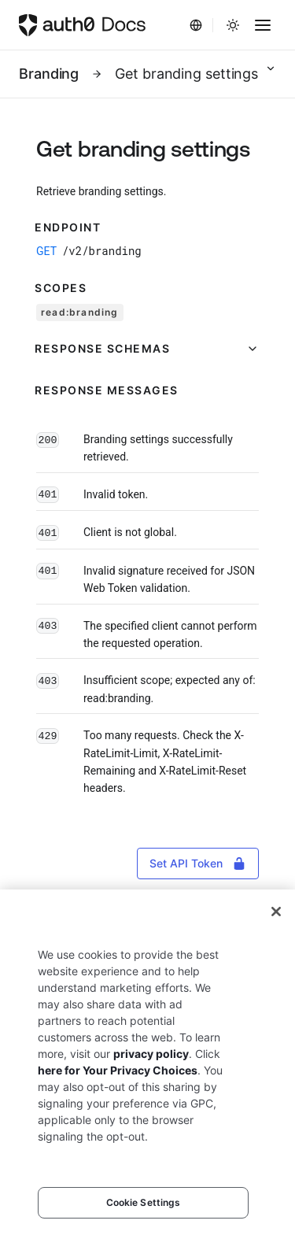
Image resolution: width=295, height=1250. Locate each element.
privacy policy (151, 1053)
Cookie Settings (143, 1202)
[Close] (276, 911)
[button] (147, 348)
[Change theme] (232, 25)
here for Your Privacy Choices (117, 1070)
